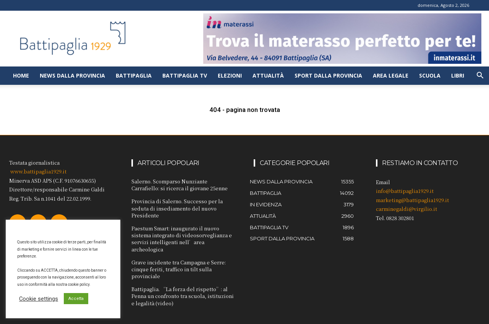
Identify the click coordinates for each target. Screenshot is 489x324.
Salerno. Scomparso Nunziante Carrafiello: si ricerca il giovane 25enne (179, 185)
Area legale (390, 75)
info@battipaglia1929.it (405, 190)
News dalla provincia (72, 75)
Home (21, 75)
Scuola (429, 75)
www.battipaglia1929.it (38, 171)
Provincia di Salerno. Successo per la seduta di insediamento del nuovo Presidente (177, 208)
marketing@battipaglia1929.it (412, 200)
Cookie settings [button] (38, 298)
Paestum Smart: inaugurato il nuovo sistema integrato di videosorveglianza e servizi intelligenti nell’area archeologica (181, 239)
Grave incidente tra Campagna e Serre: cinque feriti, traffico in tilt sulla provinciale (178, 269)
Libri (457, 75)
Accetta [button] (76, 298)
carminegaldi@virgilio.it (406, 208)
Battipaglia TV (184, 75)
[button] (480, 76)
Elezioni (230, 75)
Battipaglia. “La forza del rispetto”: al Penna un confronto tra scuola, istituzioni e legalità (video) (182, 295)
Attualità (268, 75)
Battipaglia (134, 75)
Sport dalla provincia (328, 75)
